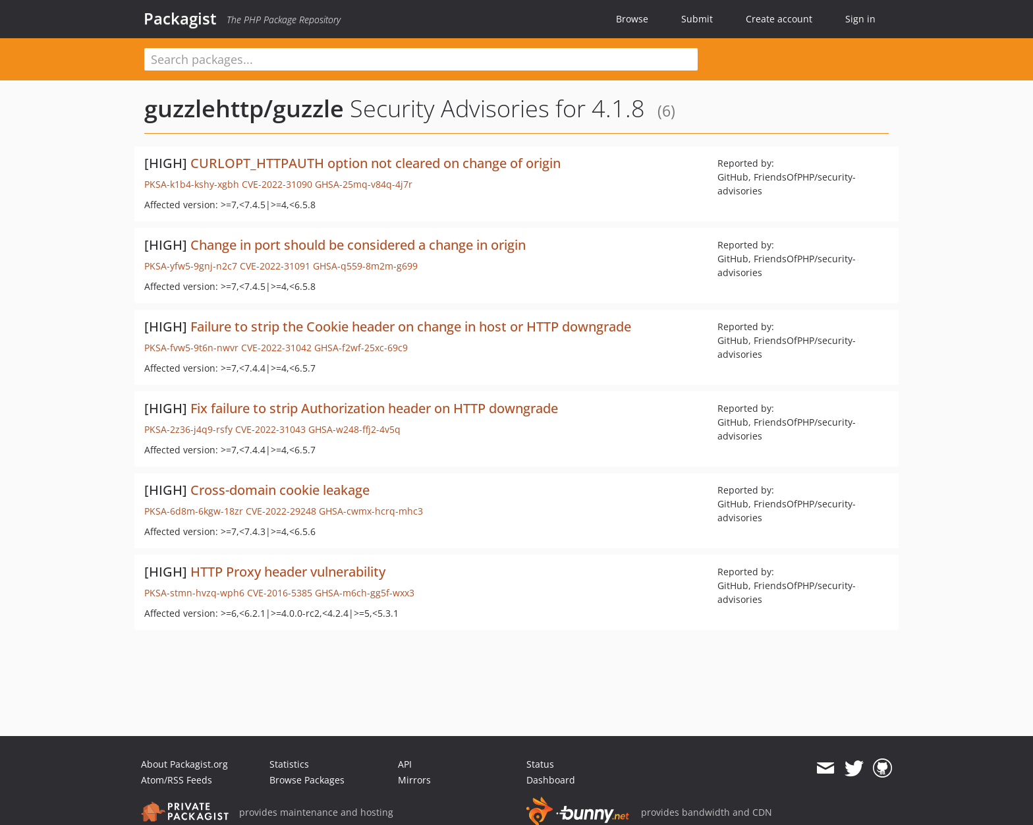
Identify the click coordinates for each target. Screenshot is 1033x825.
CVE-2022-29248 (281, 511)
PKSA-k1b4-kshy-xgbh (191, 184)
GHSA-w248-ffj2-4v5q (354, 429)
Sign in (860, 19)
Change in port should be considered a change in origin (358, 245)
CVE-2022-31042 (276, 347)
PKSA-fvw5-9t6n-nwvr (191, 347)
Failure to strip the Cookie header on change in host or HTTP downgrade (410, 326)
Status (540, 764)
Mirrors (414, 780)
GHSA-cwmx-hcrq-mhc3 (371, 511)
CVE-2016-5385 (279, 592)
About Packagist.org (184, 764)
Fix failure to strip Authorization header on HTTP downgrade (374, 408)
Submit (697, 19)
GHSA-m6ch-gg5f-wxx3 (364, 592)
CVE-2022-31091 (275, 266)
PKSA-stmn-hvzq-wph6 (194, 592)
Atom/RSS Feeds (176, 780)
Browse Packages (307, 780)
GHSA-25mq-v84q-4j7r (363, 184)
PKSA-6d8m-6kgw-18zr (193, 511)
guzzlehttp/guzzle (244, 108)
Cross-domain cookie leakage (280, 490)
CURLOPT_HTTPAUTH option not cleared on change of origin (375, 163)
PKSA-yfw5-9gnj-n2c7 (190, 266)
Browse (632, 19)
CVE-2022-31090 (277, 184)
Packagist (180, 18)
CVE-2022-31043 (270, 429)
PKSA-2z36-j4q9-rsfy (188, 429)
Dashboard (550, 780)
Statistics (289, 764)
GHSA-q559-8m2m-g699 (365, 266)
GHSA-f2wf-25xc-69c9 (361, 347)
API (405, 764)
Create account (779, 19)
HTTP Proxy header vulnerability (287, 572)
